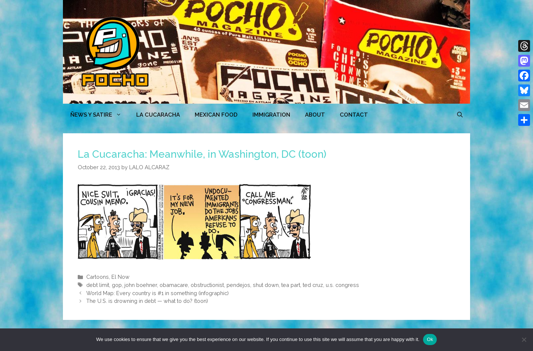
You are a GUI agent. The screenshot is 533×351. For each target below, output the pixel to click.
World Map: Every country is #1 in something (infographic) (157, 293)
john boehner (140, 285)
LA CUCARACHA (158, 114)
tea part (290, 285)
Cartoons (97, 277)
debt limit (97, 285)
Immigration (271, 114)
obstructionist (207, 285)
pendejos (238, 285)
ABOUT (315, 114)
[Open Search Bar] (460, 115)
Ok (430, 339)
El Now (120, 277)
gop (117, 285)
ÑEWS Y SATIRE (99, 115)
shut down (266, 285)
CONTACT (354, 114)
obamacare (174, 285)
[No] (523, 339)
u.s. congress (342, 285)
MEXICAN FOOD (216, 114)
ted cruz (313, 285)
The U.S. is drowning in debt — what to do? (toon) (147, 301)
